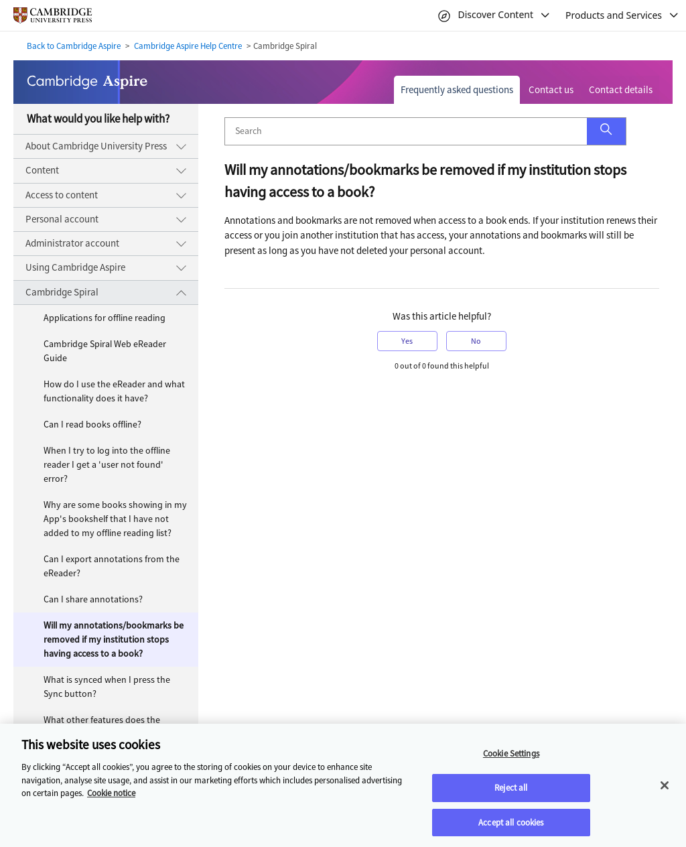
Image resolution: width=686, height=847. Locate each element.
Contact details (621, 90)
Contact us (551, 90)
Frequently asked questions (457, 90)
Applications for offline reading (104, 318)
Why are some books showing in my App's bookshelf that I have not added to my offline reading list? (115, 519)
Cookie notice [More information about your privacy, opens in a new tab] (111, 798)
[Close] (664, 790)
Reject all (510, 792)
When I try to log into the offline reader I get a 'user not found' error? (107, 464)
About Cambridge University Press (96, 146)
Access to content (61, 195)
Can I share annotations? (93, 599)
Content (42, 170)
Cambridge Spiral (61, 292)
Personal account (61, 219)
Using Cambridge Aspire (75, 267)
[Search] (406, 131)
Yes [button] (407, 341)
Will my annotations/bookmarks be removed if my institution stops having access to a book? (114, 639)
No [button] (476, 341)
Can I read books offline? (92, 424)
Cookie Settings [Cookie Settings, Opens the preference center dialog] (511, 759)
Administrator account (72, 243)
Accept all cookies (510, 827)
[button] (606, 131)
